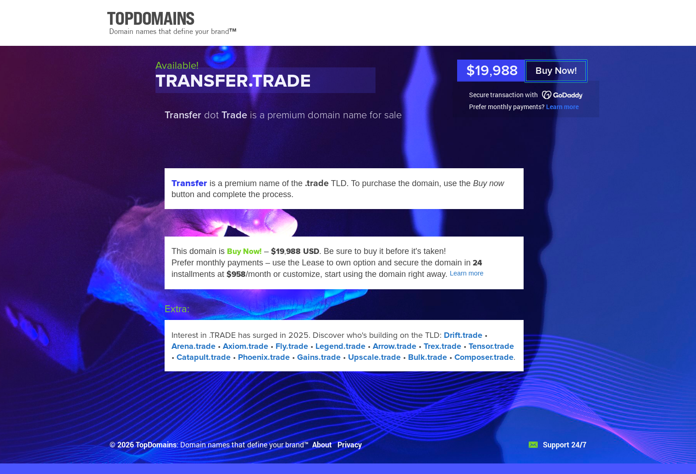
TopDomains (156, 444)
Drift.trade (463, 335)
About (322, 444)
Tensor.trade (491, 346)
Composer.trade (484, 357)
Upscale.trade (374, 357)
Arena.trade (193, 346)
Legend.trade (340, 346)
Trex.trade (442, 346)
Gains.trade (319, 357)
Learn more (562, 106)
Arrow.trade (394, 346)
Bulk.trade (427, 357)
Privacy (349, 444)
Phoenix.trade (264, 357)
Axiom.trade (245, 346)
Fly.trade (292, 346)
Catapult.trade (204, 357)
